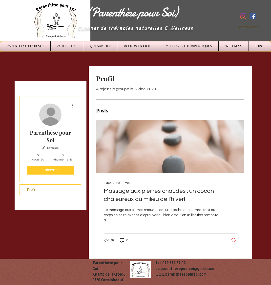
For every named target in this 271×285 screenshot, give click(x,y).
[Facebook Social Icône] (253, 16)
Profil (31, 190)
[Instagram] (243, 16)
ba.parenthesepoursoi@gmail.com (184, 268)
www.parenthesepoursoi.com (181, 274)
